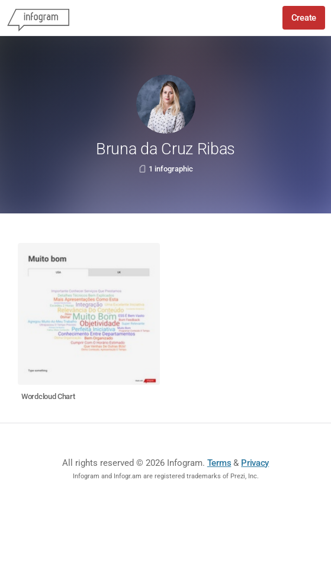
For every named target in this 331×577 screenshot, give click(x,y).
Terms (219, 463)
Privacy (255, 463)
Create (303, 17)
